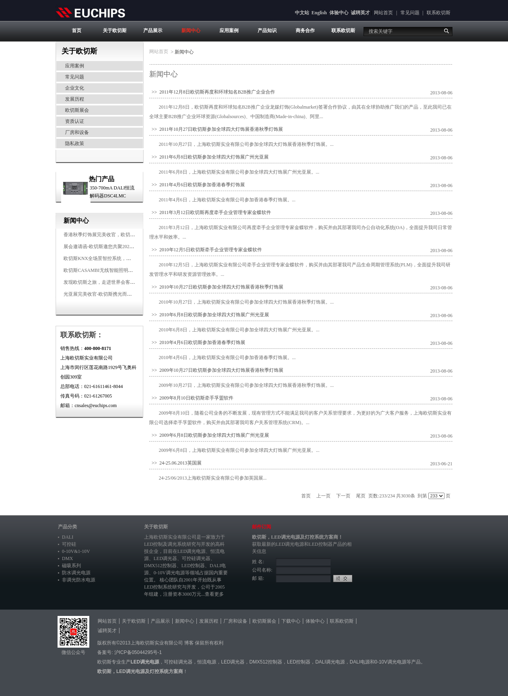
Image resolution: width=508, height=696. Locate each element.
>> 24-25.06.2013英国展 (175, 463)
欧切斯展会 (77, 110)
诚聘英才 (360, 12)
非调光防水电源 (78, 580)
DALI (67, 537)
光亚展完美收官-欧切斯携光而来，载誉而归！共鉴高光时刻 (126, 294)
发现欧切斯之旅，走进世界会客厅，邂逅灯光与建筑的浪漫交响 (130, 282)
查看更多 (214, 594)
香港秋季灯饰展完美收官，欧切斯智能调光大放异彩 (118, 234)
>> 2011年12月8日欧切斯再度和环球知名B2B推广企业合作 (212, 92)
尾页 (361, 496)
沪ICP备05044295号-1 (138, 652)
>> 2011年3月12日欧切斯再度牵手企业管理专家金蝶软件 (210, 212)
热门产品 (101, 179)
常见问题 (409, 12)
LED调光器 (165, 558)
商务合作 (305, 30)
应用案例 (229, 30)
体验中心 (338, 12)
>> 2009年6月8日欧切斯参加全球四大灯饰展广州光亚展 (209, 435)
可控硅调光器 (196, 558)
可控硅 (69, 544)
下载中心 (290, 621)
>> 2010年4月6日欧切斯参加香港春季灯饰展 (197, 342)
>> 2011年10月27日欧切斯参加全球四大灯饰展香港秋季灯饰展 (216, 129)
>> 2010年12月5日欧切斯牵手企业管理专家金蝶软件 (205, 249)
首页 (76, 30)
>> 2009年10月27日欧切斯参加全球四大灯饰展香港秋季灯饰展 (216, 370)
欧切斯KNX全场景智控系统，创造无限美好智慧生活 (119, 258)
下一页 (343, 496)
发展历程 (74, 99)
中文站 (302, 12)
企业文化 (74, 88)
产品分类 (67, 527)
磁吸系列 (71, 565)
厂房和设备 (77, 132)
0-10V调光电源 (169, 573)
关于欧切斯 (115, 30)
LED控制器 (193, 565)
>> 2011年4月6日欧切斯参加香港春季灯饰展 (197, 184)
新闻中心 (190, 30)
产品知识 (267, 30)
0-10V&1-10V (76, 551)
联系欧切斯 (438, 12)
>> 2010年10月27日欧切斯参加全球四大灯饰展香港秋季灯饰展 (216, 287)
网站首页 (383, 12)
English (319, 12)
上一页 (323, 496)
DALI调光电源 (330, 662)
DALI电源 (360, 662)
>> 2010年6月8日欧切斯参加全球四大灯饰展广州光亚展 (209, 314)
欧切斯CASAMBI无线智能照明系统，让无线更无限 (117, 270)
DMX (67, 558)
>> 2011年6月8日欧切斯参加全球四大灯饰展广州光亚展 (209, 157)
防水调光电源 (76, 573)
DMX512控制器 (160, 565)
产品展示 (152, 30)
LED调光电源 (191, 551)
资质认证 (74, 121)
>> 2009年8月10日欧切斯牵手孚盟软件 (191, 398)
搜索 (446, 30)
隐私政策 (74, 143)
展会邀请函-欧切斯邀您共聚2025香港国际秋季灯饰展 (119, 246)
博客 (189, 643)
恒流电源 (206, 662)
